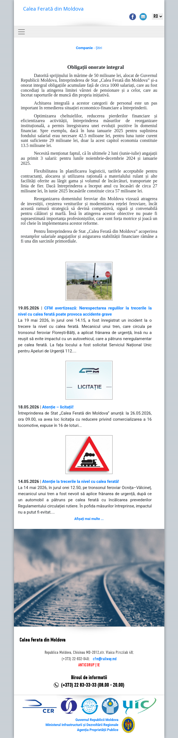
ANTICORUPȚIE (88, 665)
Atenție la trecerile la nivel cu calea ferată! (80, 481)
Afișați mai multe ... (89, 519)
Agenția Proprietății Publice (97, 730)
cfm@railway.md (104, 659)
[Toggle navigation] (21, 31)
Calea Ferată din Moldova (53, 8)
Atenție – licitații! (58, 407)
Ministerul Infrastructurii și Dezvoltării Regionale (81, 725)
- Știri (89, 48)
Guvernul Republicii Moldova (96, 720)
